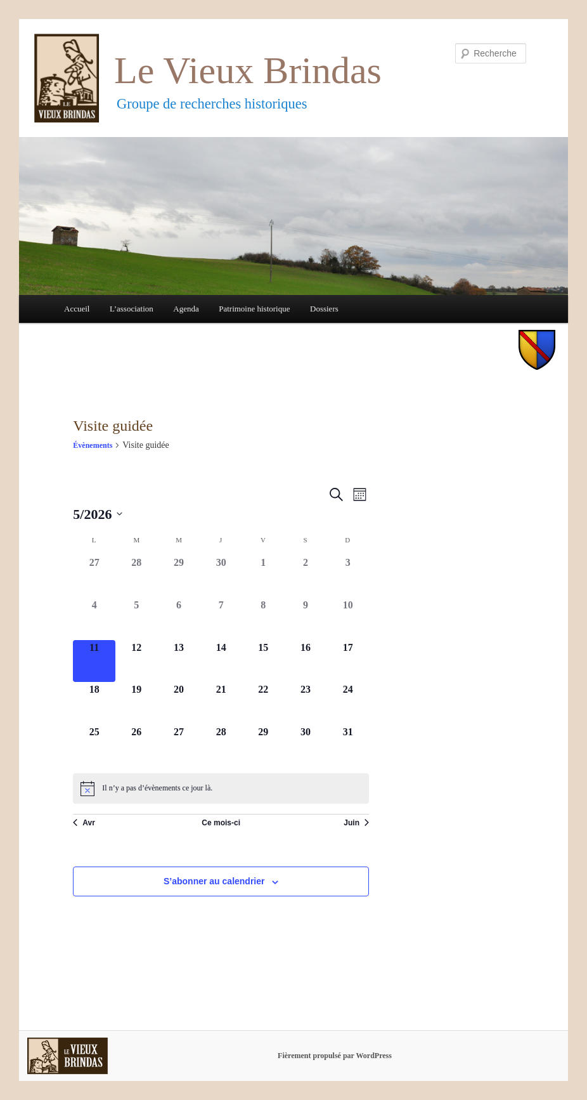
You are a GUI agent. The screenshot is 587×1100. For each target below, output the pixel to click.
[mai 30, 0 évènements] (306, 745)
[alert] (221, 788)
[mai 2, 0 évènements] (306, 576)
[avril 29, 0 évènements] (179, 576)
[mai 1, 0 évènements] (263, 576)
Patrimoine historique (254, 308)
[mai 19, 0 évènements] (136, 703)
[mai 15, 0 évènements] (263, 661)
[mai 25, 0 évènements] (94, 745)
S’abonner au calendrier (214, 881)
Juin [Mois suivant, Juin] (356, 822)
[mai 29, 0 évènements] (263, 745)
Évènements (92, 445)
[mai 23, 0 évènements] (306, 703)
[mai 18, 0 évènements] (94, 703)
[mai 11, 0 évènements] (94, 661)
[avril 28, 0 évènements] (136, 576)
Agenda (185, 308)
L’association (131, 308)
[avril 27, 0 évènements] (94, 576)
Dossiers (324, 308)
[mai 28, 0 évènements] (221, 745)
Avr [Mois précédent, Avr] (84, 822)
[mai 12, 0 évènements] (136, 661)
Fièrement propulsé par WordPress (335, 1055)
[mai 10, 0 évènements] (347, 619)
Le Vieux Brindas (248, 70)
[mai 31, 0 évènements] (347, 745)
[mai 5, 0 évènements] (136, 619)
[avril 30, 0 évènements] (221, 576)
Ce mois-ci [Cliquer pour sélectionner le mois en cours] (221, 822)
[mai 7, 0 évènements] (221, 619)
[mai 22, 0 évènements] (263, 703)
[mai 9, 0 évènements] (306, 619)
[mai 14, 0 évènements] (221, 661)
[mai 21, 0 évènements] (221, 703)
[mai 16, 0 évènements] (306, 661)
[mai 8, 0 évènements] (263, 619)
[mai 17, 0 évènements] (347, 661)
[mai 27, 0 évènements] (179, 745)
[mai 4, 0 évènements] (94, 619)
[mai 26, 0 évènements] (136, 745)
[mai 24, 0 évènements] (347, 703)
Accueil (76, 308)
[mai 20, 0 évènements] (179, 703)
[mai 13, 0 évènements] (179, 661)
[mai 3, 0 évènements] (347, 576)
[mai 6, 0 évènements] (179, 619)
